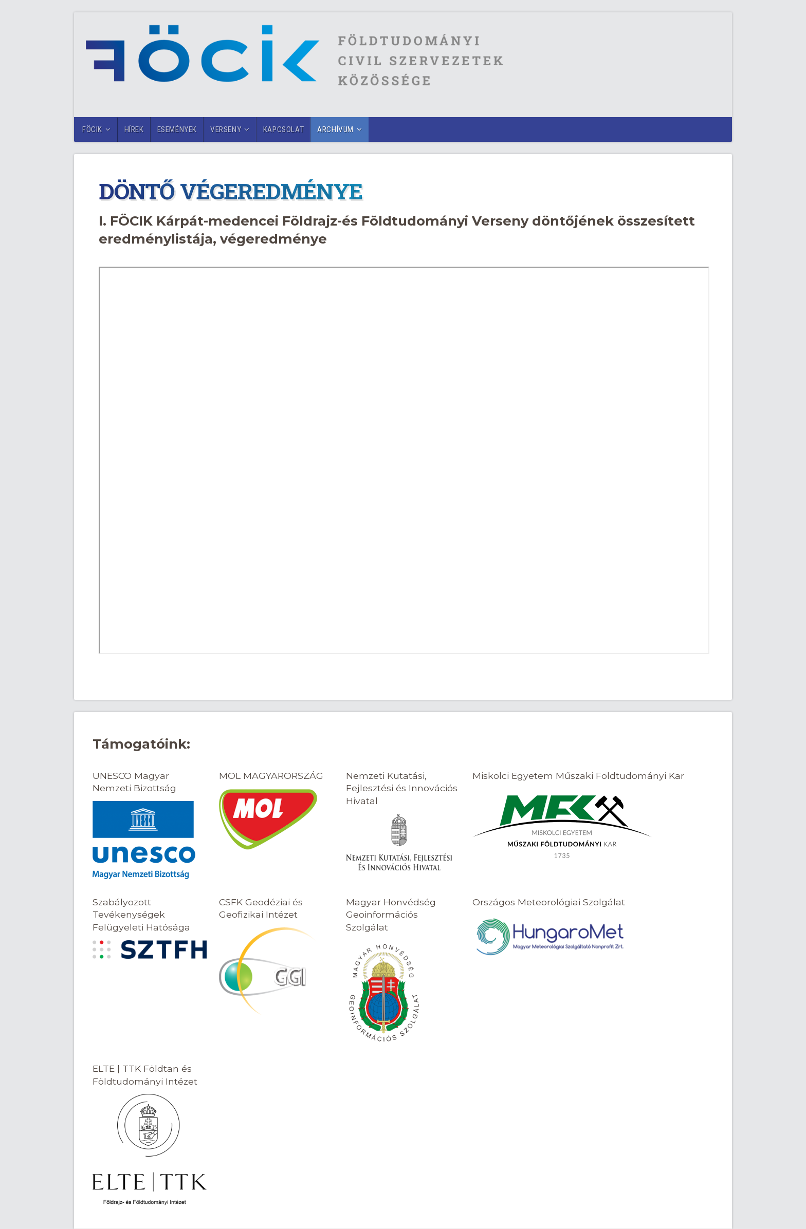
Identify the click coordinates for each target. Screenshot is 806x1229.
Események (177, 129)
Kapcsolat (283, 129)
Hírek (134, 129)
